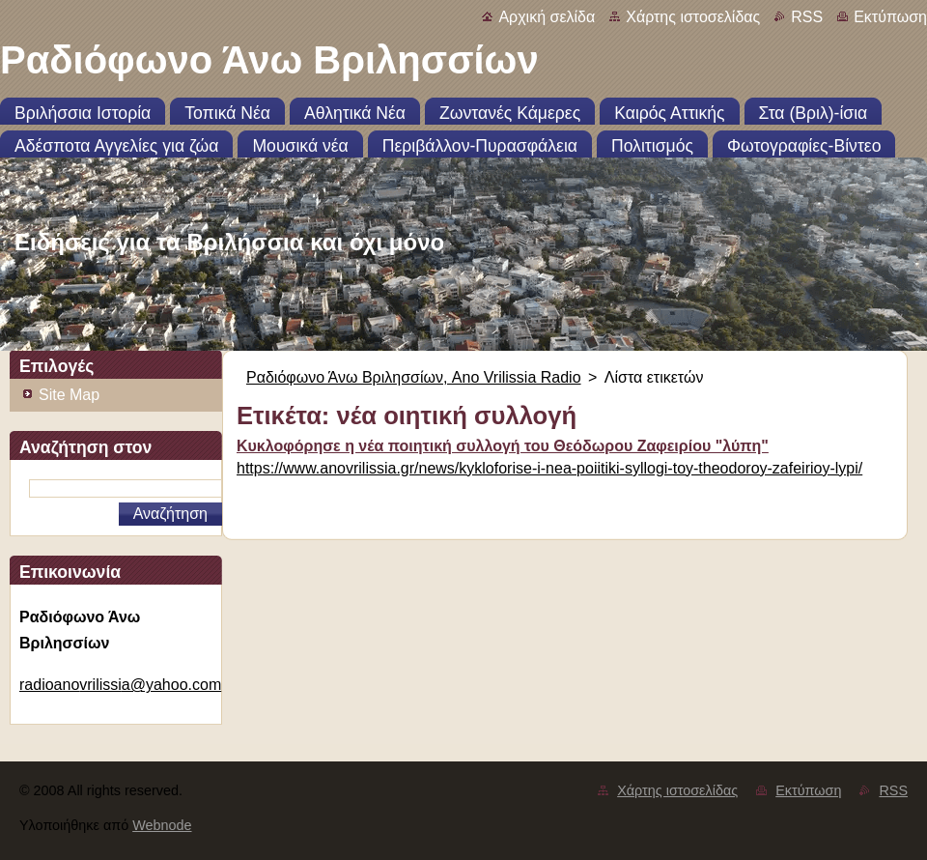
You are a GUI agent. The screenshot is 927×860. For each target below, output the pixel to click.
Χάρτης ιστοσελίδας (693, 17)
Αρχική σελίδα (546, 17)
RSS (807, 17)
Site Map (69, 395)
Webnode (161, 825)
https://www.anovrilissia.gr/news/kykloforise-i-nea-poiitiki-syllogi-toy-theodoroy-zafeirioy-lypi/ (549, 468)
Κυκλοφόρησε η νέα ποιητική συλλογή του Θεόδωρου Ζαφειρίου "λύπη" (503, 446)
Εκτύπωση (890, 17)
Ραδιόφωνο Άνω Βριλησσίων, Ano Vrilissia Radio (413, 377)
